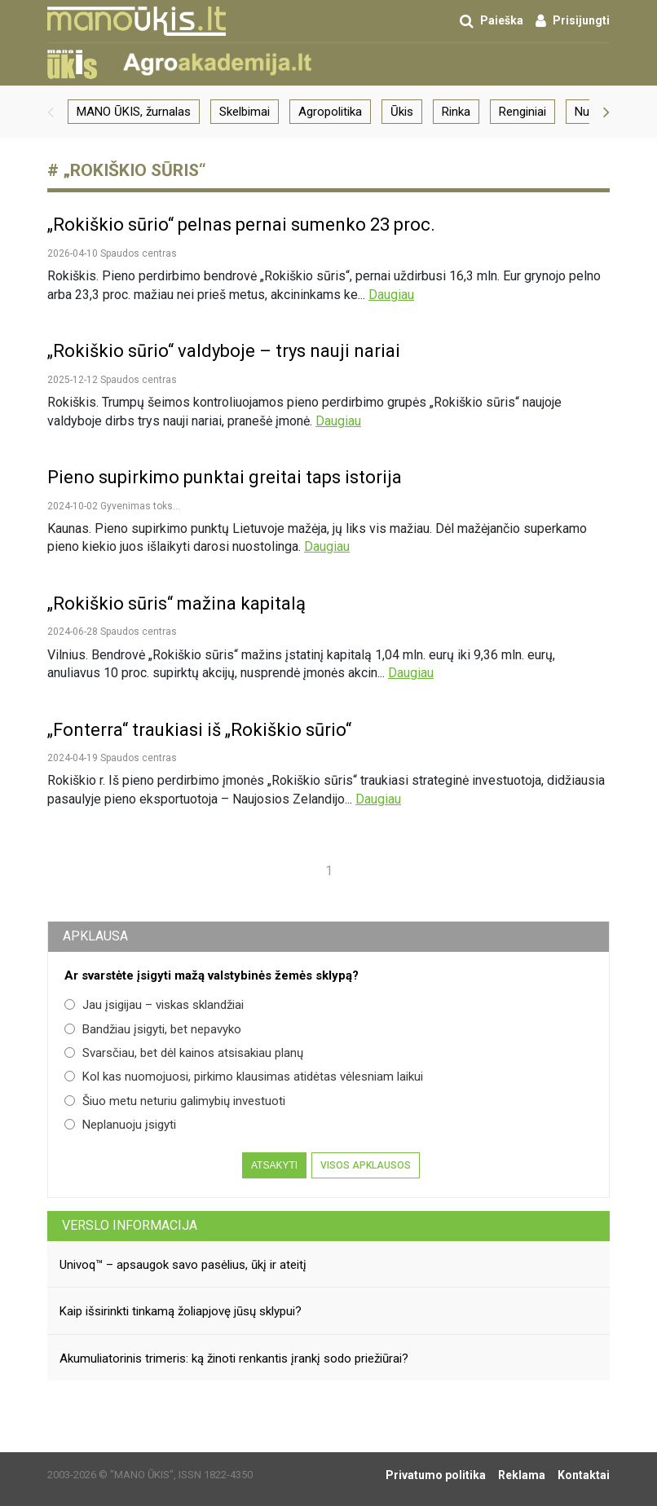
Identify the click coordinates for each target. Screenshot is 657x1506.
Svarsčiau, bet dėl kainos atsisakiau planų (183, 1053)
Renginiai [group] (522, 111)
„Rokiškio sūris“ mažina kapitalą (176, 603)
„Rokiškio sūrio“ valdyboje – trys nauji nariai (223, 351)
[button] (50, 111)
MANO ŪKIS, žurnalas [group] (134, 111)
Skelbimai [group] (244, 111)
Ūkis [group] (401, 111)
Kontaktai (584, 1475)
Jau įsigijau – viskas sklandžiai (154, 1004)
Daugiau (391, 294)
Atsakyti (274, 1165)
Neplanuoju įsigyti (120, 1124)
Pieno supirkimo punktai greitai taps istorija (224, 477)
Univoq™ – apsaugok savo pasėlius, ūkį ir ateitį (183, 1264)
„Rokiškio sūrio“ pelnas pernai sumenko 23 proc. (241, 224)
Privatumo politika (436, 1475)
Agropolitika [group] (330, 111)
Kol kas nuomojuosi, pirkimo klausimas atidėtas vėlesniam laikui (243, 1076)
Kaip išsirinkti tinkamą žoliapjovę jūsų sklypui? (181, 1311)
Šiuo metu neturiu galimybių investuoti (174, 1101)
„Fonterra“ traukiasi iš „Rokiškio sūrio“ (199, 730)
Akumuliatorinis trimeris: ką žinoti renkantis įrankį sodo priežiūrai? (234, 1358)
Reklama (521, 1475)
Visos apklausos (365, 1165)
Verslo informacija (129, 1225)
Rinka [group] (456, 111)
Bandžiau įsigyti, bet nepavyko (152, 1029)
